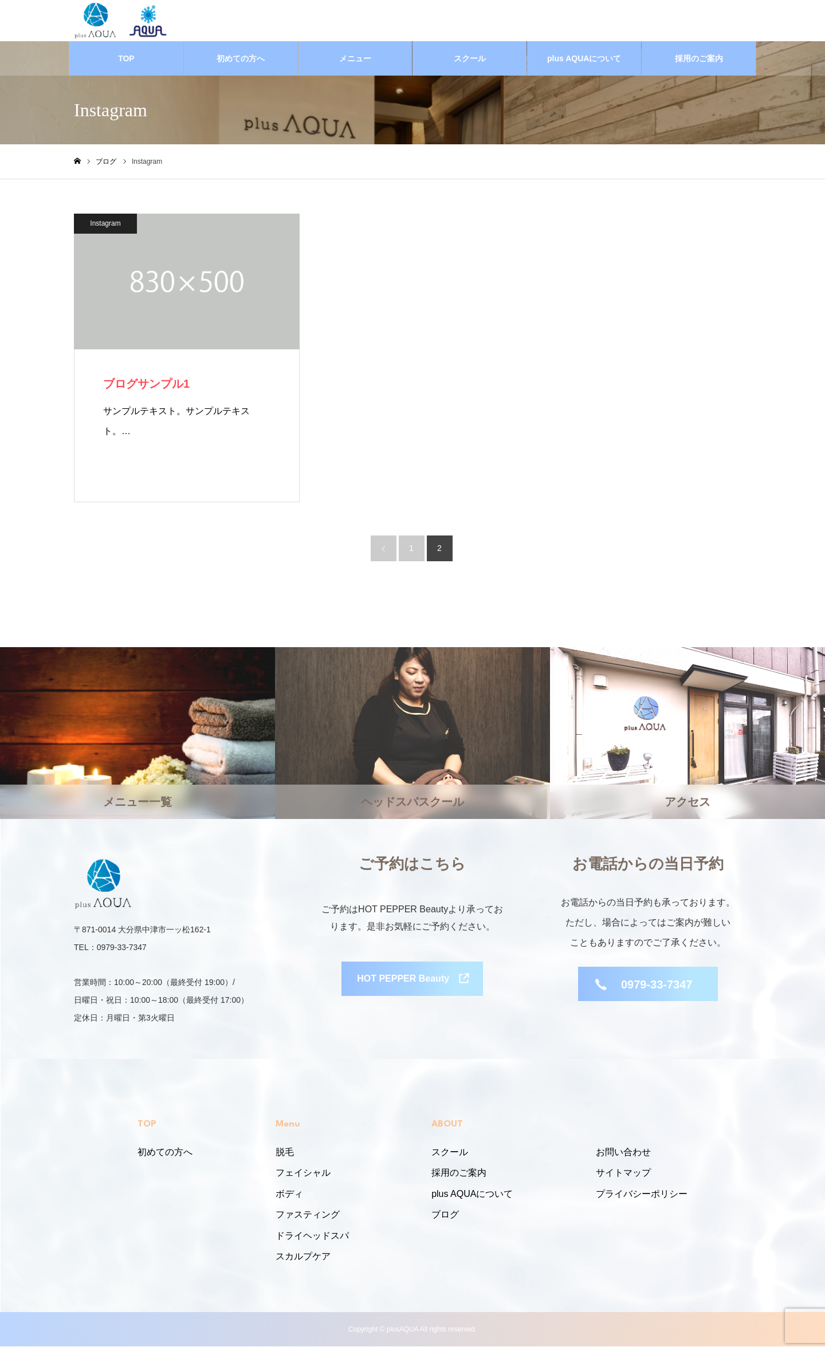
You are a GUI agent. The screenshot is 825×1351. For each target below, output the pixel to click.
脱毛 (285, 1156)
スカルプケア (303, 1261)
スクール (470, 63)
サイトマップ (623, 1177)
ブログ (445, 1219)
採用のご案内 (699, 63)
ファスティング (308, 1219)
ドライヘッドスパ (312, 1240)
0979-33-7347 (657, 989)
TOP (126, 63)
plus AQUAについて (584, 63)
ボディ (289, 1198)
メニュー (355, 63)
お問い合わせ (623, 1156)
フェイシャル (303, 1177)
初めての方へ (241, 63)
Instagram (105, 228)
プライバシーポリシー (642, 1198)
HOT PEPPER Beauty (403, 987)
